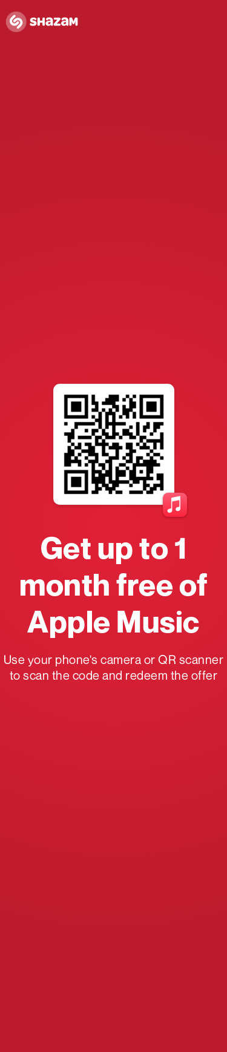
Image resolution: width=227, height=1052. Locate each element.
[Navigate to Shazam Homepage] (45, 22)
